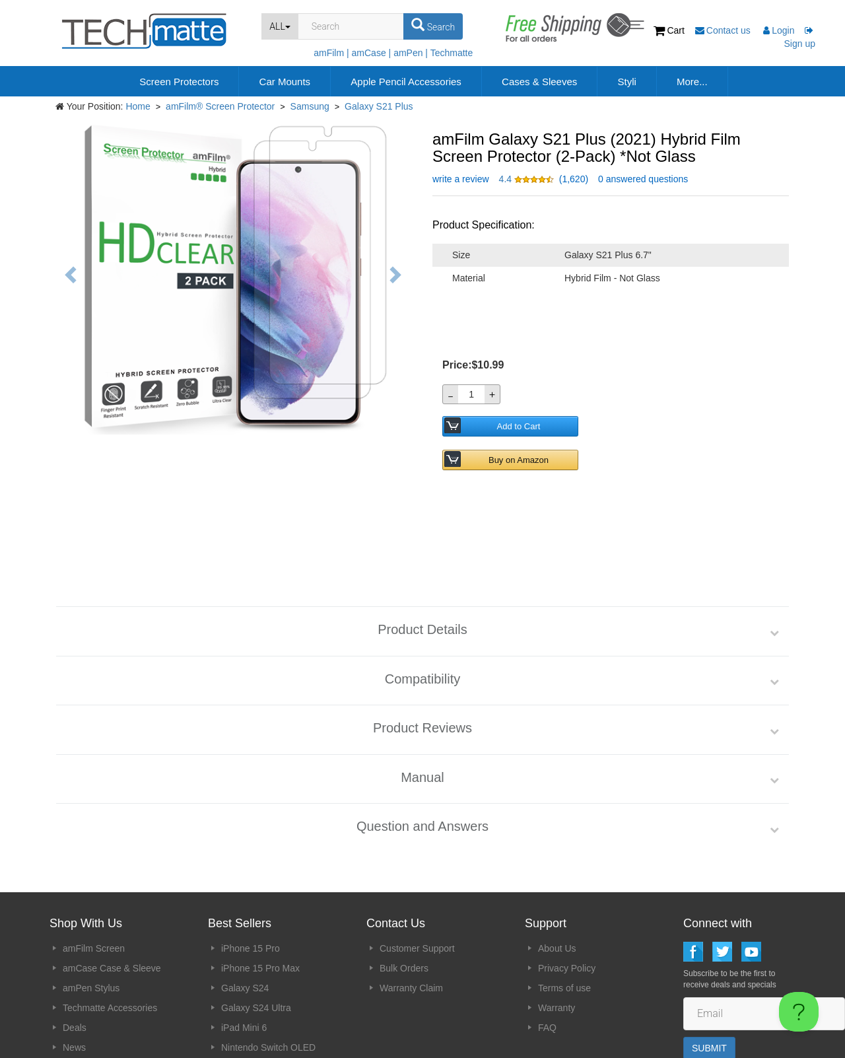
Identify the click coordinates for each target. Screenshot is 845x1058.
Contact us (724, 30)
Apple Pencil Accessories (406, 81)
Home (137, 106)
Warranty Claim (411, 922)
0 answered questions (643, 179)
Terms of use (564, 922)
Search (433, 25)
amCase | (371, 53)
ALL (279, 26)
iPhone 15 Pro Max (260, 902)
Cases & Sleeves (539, 81)
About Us (557, 882)
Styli (626, 81)
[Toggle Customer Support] (799, 1012)
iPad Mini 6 (244, 961)
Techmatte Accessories (110, 941)
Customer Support (417, 882)
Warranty (556, 941)
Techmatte (451, 53)
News (74, 981)
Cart (670, 30)
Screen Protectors (179, 81)
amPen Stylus (91, 922)
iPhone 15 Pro (250, 882)
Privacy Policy (566, 902)
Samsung (309, 106)
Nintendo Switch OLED (268, 981)
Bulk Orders (404, 902)
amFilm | (331, 53)
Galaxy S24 (245, 922)
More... (692, 81)
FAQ (547, 961)
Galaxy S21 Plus (379, 106)
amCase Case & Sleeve (112, 902)
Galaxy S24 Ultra (256, 941)
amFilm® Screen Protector (220, 106)
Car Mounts (285, 81)
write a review (460, 179)
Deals (74, 961)
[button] (528, 179)
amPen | (410, 53)
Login (778, 30)
